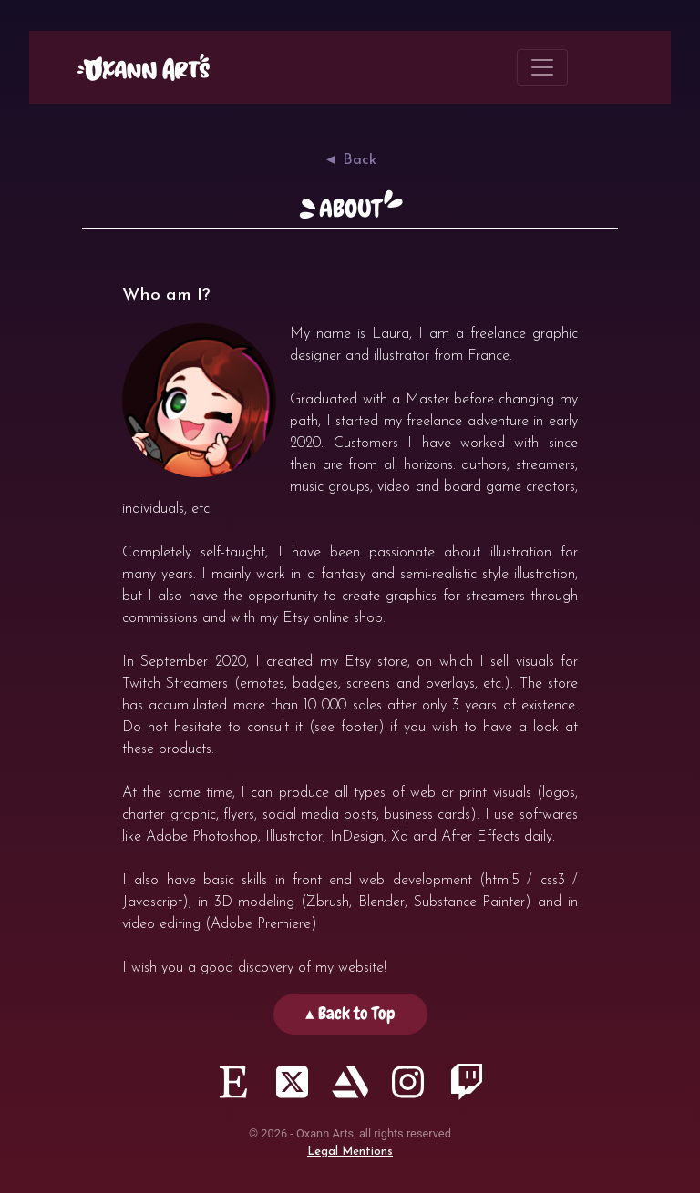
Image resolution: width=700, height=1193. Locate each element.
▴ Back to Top (350, 1013)
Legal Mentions (350, 1151)
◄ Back (350, 160)
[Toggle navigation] (542, 67)
